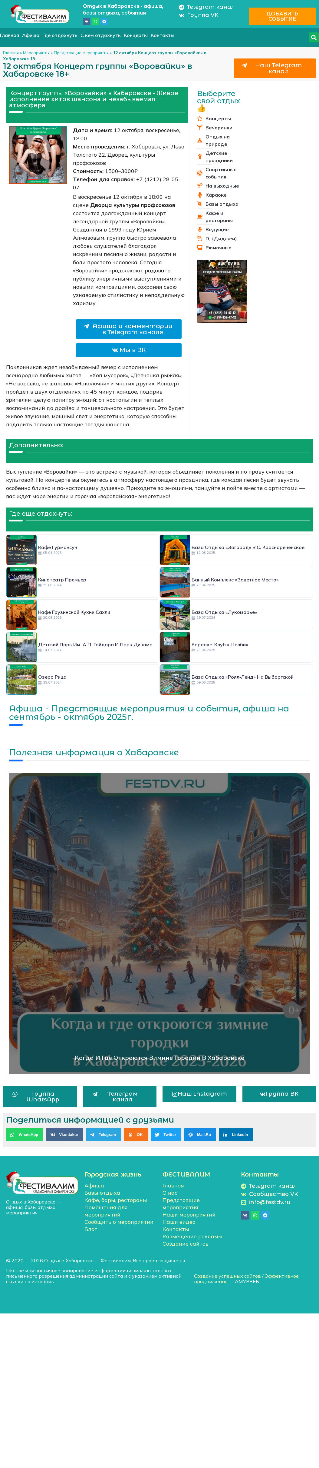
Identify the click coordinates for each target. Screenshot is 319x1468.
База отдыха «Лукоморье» (224, 612)
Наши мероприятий (189, 1214)
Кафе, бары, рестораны (115, 1200)
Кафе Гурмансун (57, 547)
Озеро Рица (52, 677)
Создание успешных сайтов (227, 1276)
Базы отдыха (102, 1192)
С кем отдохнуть (101, 35)
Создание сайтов (186, 1243)
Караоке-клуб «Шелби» (220, 644)
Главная (9, 35)
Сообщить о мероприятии (118, 1221)
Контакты (162, 35)
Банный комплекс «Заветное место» (235, 580)
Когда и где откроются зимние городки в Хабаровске (159, 1057)
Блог (90, 1229)
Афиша (30, 35)
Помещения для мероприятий (106, 1211)
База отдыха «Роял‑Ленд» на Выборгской (243, 677)
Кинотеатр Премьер (62, 580)
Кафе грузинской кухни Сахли (74, 612)
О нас (170, 1192)
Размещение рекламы (192, 1236)
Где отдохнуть (59, 35)
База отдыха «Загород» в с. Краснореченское (248, 547)
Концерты (136, 35)
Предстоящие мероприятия (81, 52)
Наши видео (179, 1221)
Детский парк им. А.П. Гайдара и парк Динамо (95, 644)
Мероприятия (36, 52)
